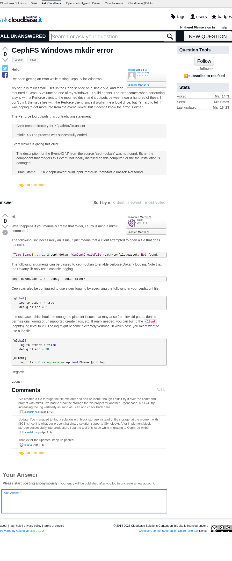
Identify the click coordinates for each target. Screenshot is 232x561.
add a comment (35, 185)
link (162, 389)
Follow (204, 61)
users (201, 16)
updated (138, 84)
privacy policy (32, 525)
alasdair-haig (143, 72)
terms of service (54, 525)
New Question (208, 36)
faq (12, 525)
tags (181, 16)
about (3, 525)
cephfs (18, 59)
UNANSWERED (28, 36)
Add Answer (12, 493)
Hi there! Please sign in (197, 27)
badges (225, 16)
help (224, 27)
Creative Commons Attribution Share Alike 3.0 (168, 531)
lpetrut (140, 220)
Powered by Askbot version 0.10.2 (22, 531)
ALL (5, 36)
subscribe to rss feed (206, 76)
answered (139, 217)
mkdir (33, 59)
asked (137, 69)
